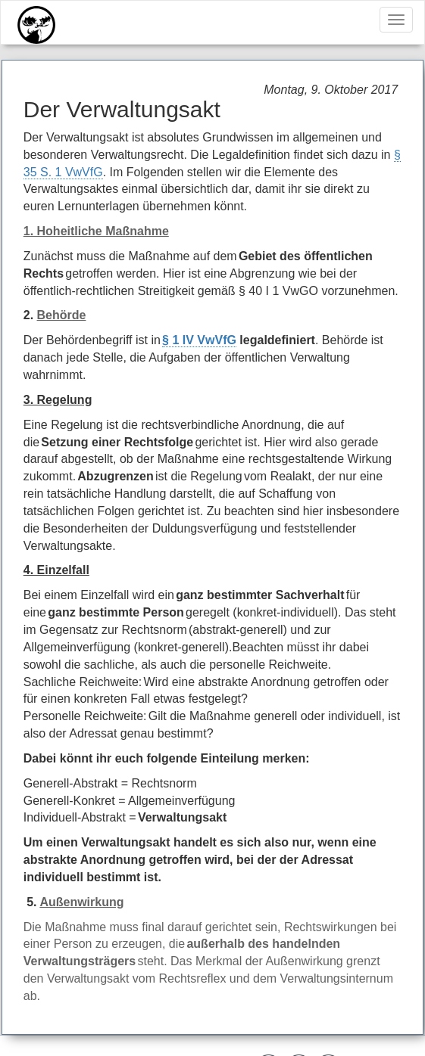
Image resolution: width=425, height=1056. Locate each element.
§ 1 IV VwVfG (199, 340)
